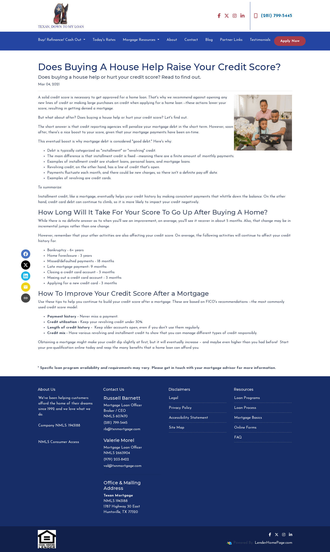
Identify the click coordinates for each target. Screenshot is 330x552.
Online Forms (245, 427)
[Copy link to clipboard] (25, 298)
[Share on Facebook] (25, 254)
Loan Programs (247, 398)
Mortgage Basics (248, 418)
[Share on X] (25, 265)
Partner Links (231, 40)
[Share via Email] (25, 287)
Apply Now (290, 41)
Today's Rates (104, 40)
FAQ (238, 437)
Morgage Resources (140, 40)
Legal (173, 398)
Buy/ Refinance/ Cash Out (60, 40)
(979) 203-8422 (116, 459)
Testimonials (260, 40)
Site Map (176, 427)
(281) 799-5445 (273, 16)
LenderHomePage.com (273, 543)
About (172, 40)
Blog (209, 40)
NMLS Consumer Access (58, 442)
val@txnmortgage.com (122, 466)
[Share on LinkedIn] (25, 276)
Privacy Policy (180, 408)
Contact (191, 40)
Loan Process (245, 408)
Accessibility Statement (188, 418)
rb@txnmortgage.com (122, 429)
